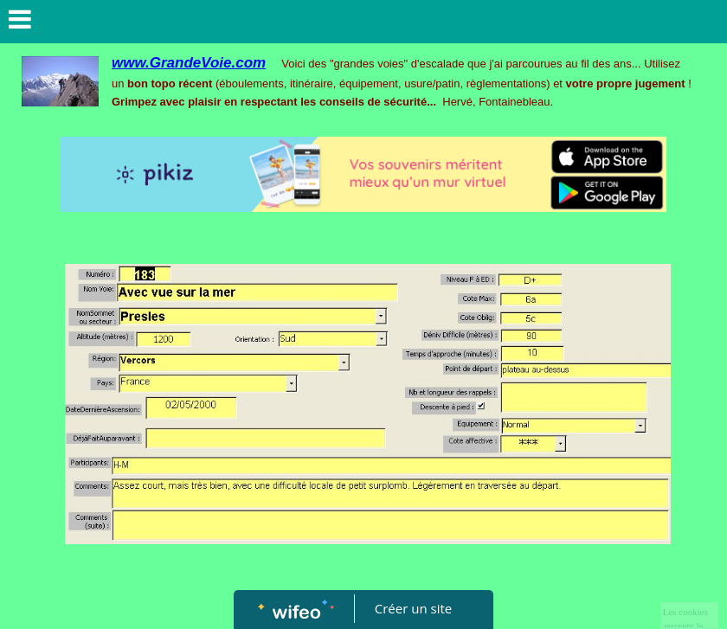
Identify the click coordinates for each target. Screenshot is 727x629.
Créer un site (413, 608)
